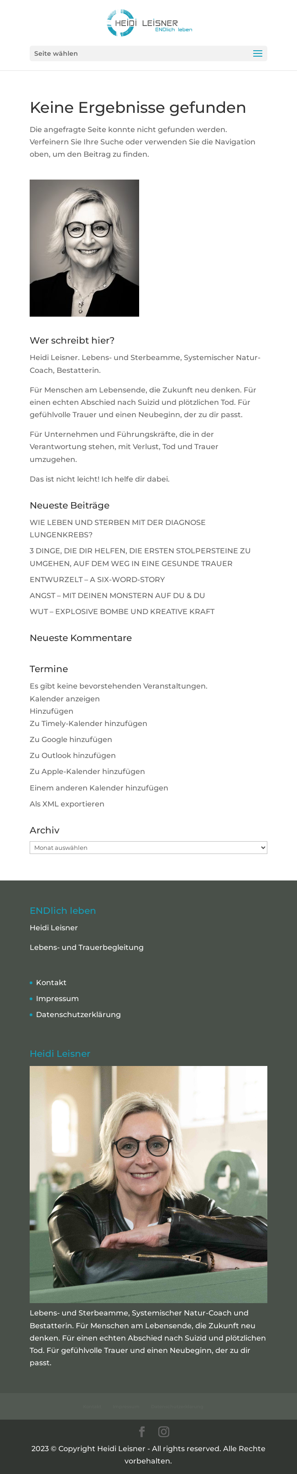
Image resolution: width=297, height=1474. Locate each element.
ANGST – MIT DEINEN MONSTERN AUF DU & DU (117, 595)
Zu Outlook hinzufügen (73, 755)
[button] (51, 711)
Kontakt (51, 982)
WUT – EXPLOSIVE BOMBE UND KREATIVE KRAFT (122, 611)
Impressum (57, 998)
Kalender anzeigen (65, 699)
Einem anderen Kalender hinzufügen (99, 788)
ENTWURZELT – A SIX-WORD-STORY (97, 579)
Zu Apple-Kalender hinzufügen (87, 771)
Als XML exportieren (67, 804)
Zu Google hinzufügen (71, 739)
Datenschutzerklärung (78, 1014)
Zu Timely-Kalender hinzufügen (88, 723)
